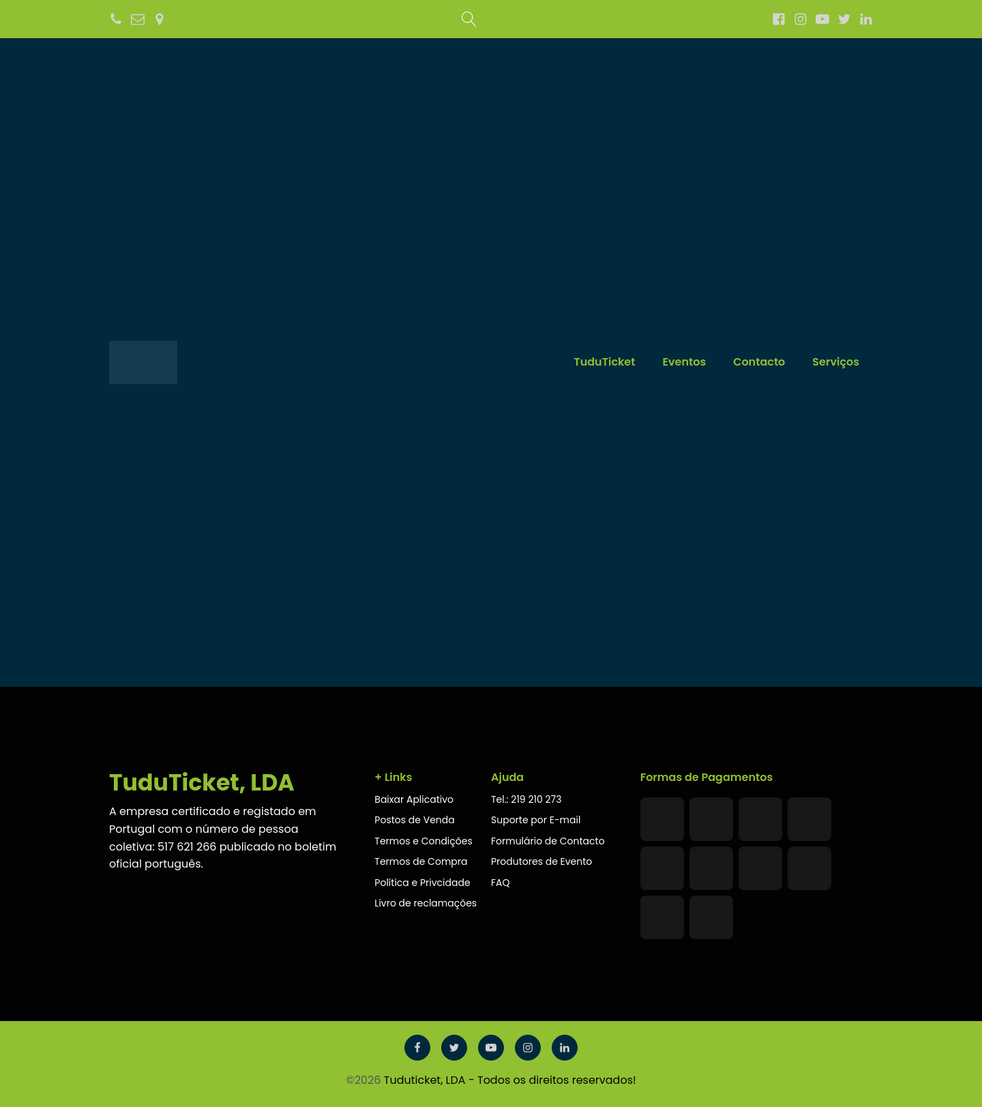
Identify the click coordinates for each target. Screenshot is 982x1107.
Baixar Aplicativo (413, 799)
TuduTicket (604, 362)
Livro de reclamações (426, 903)
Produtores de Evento (541, 861)
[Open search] (469, 19)
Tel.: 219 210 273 (526, 799)
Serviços (835, 362)
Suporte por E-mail (535, 820)
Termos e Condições (423, 841)
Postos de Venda (414, 820)
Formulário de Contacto (548, 841)
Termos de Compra (420, 861)
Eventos (684, 362)
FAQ (500, 882)
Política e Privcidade (423, 882)
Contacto (759, 362)
